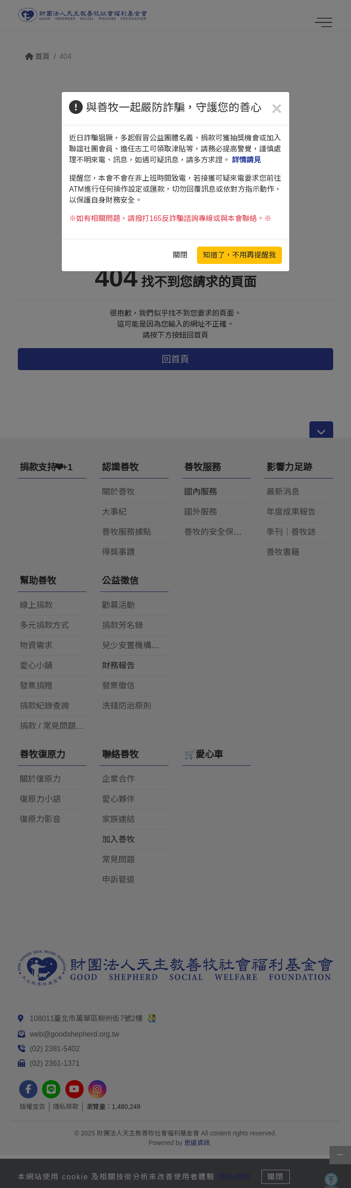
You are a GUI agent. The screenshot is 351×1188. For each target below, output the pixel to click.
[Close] (276, 108)
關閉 (180, 255)
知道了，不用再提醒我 (239, 255)
